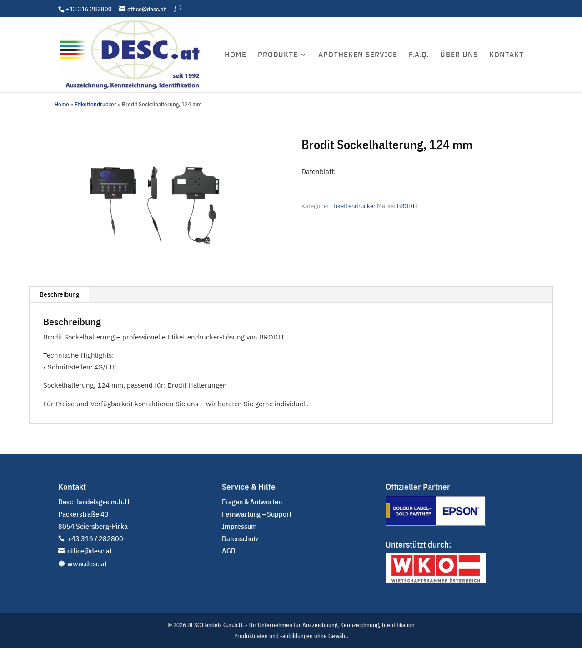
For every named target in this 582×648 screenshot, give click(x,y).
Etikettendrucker (95, 104)
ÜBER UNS (459, 55)
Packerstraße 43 (83, 513)
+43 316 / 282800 (95, 538)
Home (62, 104)
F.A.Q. (419, 55)
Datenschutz (240, 538)
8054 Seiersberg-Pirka (93, 526)
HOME (235, 55)
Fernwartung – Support (256, 513)
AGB (229, 550)
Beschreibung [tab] (59, 294)
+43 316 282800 (88, 9)
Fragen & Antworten (252, 501)
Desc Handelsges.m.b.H (93, 501)
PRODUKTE (278, 55)
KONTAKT (506, 55)
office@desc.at (89, 550)
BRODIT (407, 206)
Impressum (239, 526)
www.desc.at (87, 563)
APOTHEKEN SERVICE (357, 55)
